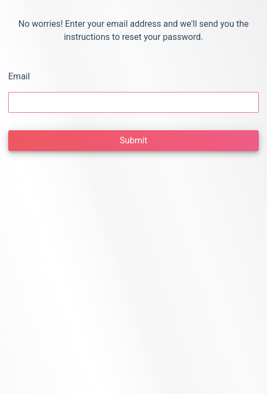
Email (19, 76)
